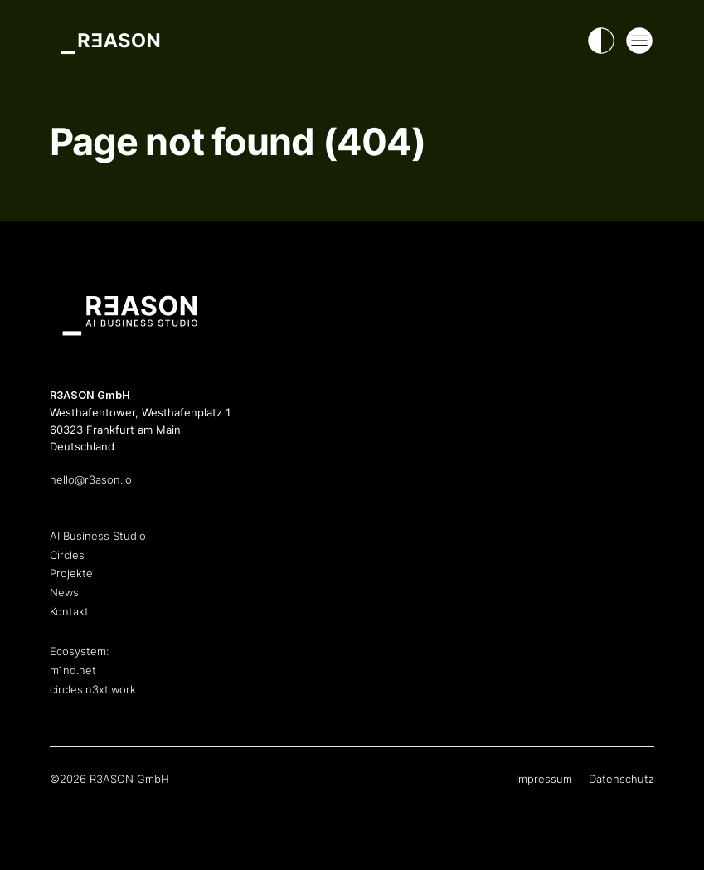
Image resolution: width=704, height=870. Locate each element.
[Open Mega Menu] (639, 41)
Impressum (544, 779)
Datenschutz (621, 779)
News (64, 592)
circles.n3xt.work (93, 689)
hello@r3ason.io (91, 480)
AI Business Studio (98, 536)
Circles (67, 555)
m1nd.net (73, 670)
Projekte (71, 573)
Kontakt (69, 611)
